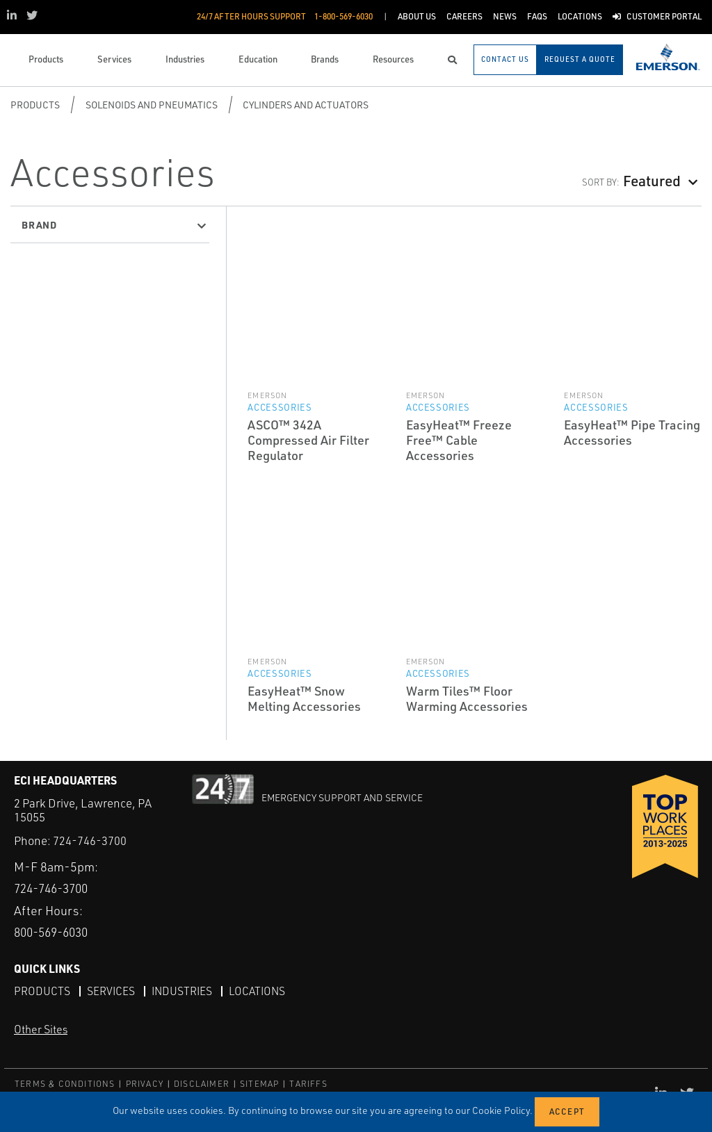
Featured (652, 180)
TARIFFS (308, 1083)
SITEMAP (259, 1083)
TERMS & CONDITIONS (65, 1083)
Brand (39, 224)
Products (35, 104)
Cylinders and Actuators (306, 104)
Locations (260, 990)
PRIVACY (144, 1083)
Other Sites (40, 1029)
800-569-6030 (55, 932)
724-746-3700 (90, 840)
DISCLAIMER (201, 1083)
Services (111, 990)
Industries (183, 990)
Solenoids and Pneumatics (152, 104)
